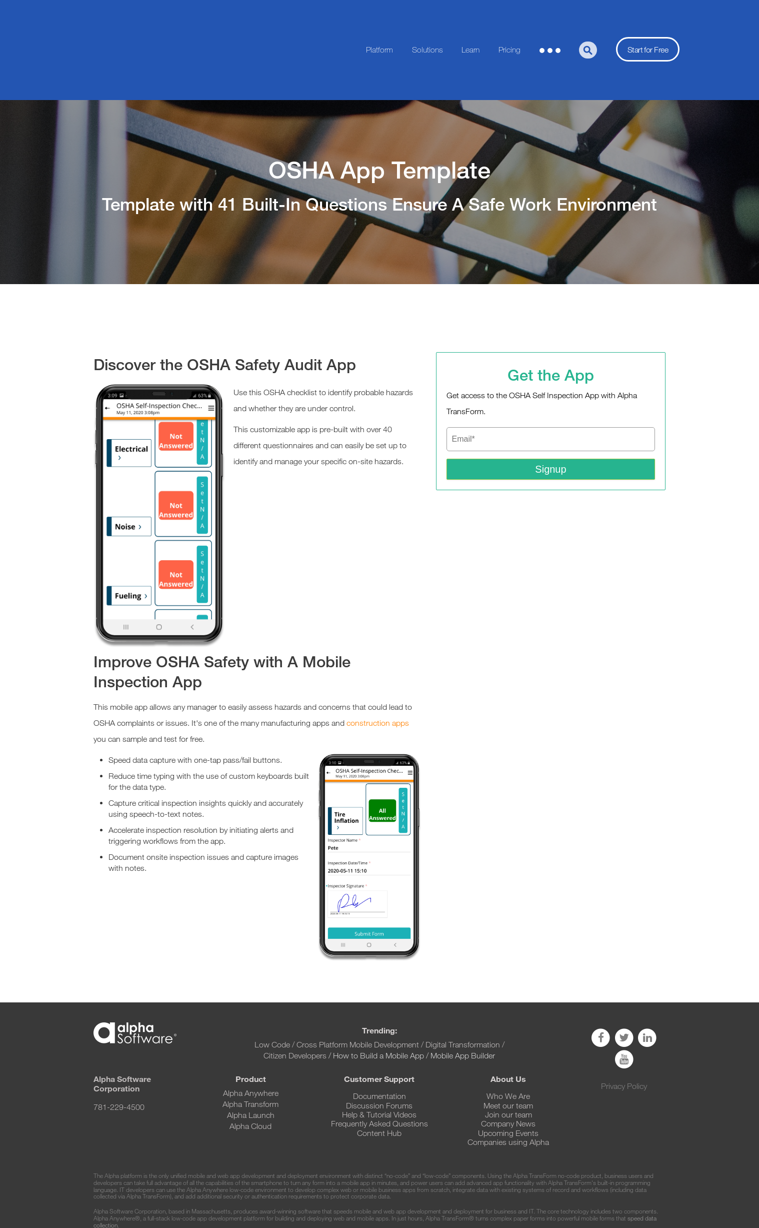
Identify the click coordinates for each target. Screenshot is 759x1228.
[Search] (588, 18)
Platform (379, 18)
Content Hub (379, 1069)
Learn (471, 18)
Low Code (272, 980)
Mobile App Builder (462, 991)
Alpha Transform (250, 1040)
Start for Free (648, 18)
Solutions (427, 18)
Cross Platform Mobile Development (357, 980)
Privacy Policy (624, 1022)
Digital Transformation (463, 980)
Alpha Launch (250, 1051)
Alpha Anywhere (250, 1029)
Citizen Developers (296, 991)
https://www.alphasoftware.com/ (554, 1181)
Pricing (509, 18)
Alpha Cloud (251, 1062)
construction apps (377, 659)
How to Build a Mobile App (378, 991)
